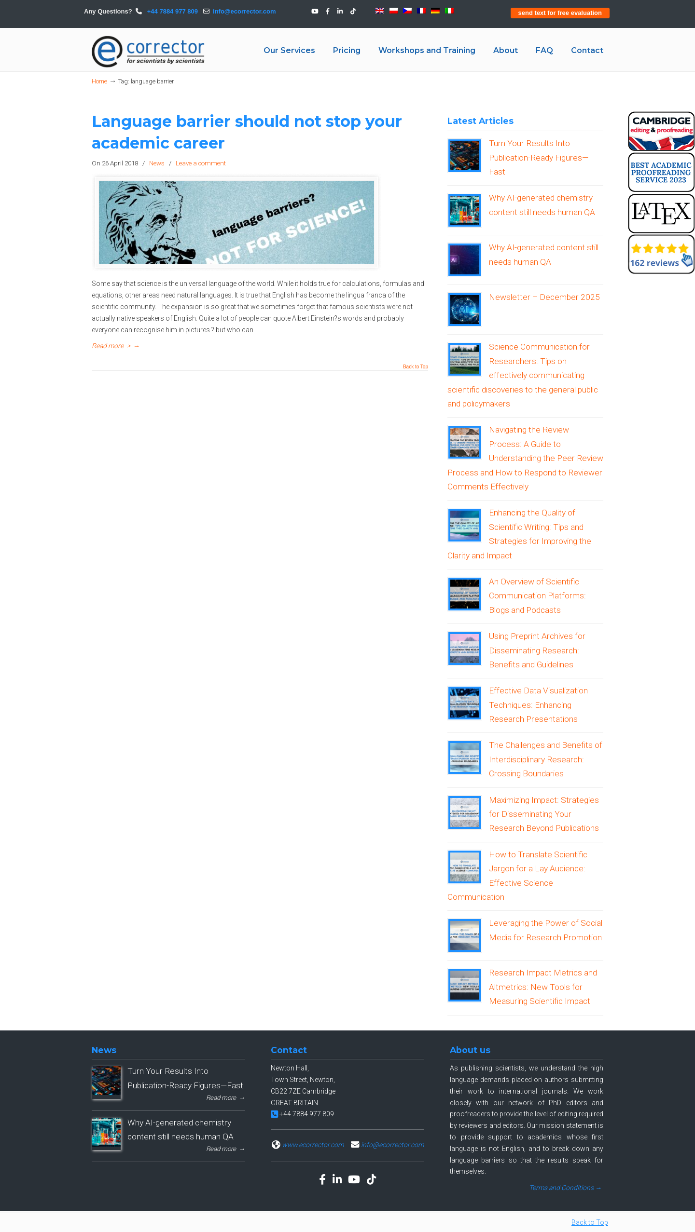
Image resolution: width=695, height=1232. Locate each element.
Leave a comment (201, 163)
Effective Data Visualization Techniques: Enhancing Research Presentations (538, 705)
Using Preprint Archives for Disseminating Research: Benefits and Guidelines (537, 650)
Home (99, 81)
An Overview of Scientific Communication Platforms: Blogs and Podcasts (537, 596)
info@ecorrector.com (244, 11)
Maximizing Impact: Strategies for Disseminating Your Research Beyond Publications (544, 814)
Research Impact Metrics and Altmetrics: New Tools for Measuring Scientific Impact (543, 987)
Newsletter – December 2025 (544, 297)
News (157, 163)
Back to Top (415, 367)
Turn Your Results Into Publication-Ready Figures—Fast (538, 157)
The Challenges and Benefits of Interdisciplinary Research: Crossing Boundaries (545, 759)
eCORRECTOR (149, 51)
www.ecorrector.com (313, 1145)
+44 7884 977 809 (171, 11)
